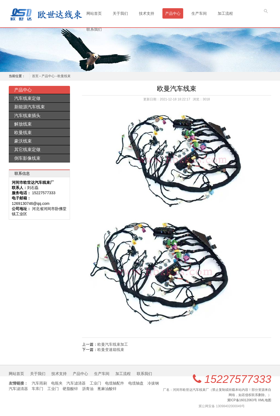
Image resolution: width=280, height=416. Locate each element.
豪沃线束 (23, 141)
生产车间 (199, 13)
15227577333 (237, 379)
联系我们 (94, 29)
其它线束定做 (27, 149)
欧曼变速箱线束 (110, 349)
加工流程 (225, 13)
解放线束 (23, 124)
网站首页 (94, 13)
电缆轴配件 (114, 383)
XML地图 (264, 400)
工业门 (95, 383)
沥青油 (88, 388)
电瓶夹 (57, 383)
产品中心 (172, 13)
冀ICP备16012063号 (242, 400)
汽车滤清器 (76, 383)
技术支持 (146, 13)
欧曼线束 (64, 76)
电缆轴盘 (136, 383)
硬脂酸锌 (70, 388)
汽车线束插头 (27, 115)
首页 (35, 76)
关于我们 (120, 13)
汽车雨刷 (39, 383)
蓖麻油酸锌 (106, 388)
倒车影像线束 (27, 158)
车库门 (37, 388)
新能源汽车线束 (29, 106)
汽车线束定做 (27, 98)
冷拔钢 (153, 383)
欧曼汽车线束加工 (112, 344)
